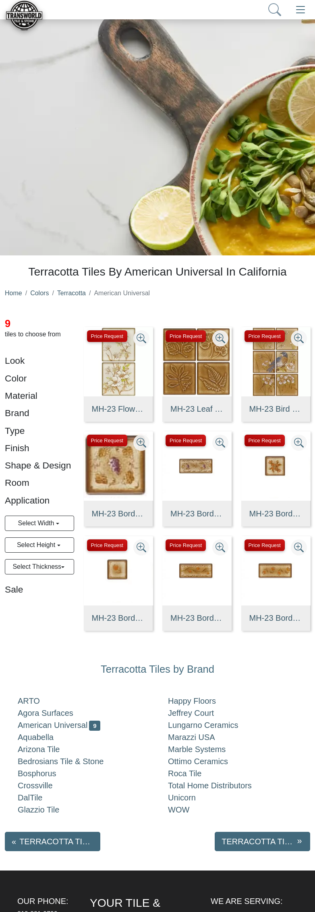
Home (13, 293)
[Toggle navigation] (300, 9)
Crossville (42, 785)
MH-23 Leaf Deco (197, 408)
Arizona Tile (45, 749)
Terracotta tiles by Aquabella (266, 841)
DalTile (36, 797)
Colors (39, 293)
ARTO (35, 700)
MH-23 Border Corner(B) (276, 513)
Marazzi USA (198, 737)
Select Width (37, 523)
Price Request (107, 336)
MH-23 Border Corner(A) (118, 513)
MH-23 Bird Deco (276, 408)
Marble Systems (203, 749)
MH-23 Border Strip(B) (197, 618)
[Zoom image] (141, 338)
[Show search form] (274, 9)
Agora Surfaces (52, 713)
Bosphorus (43, 773)
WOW (187, 809)
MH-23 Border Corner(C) (118, 618)
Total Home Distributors (216, 785)
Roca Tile (191, 773)
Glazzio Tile (45, 809)
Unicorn (188, 797)
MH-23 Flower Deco (118, 408)
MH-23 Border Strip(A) (197, 513)
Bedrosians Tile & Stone (67, 761)
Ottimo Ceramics (204, 761)
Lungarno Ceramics (209, 725)
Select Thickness (36, 566)
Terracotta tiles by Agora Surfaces (59, 841)
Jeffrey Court (199, 713)
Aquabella (42, 737)
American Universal (59, 725)
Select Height (37, 544)
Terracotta (71, 293)
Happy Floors (198, 700)
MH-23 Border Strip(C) (276, 618)
